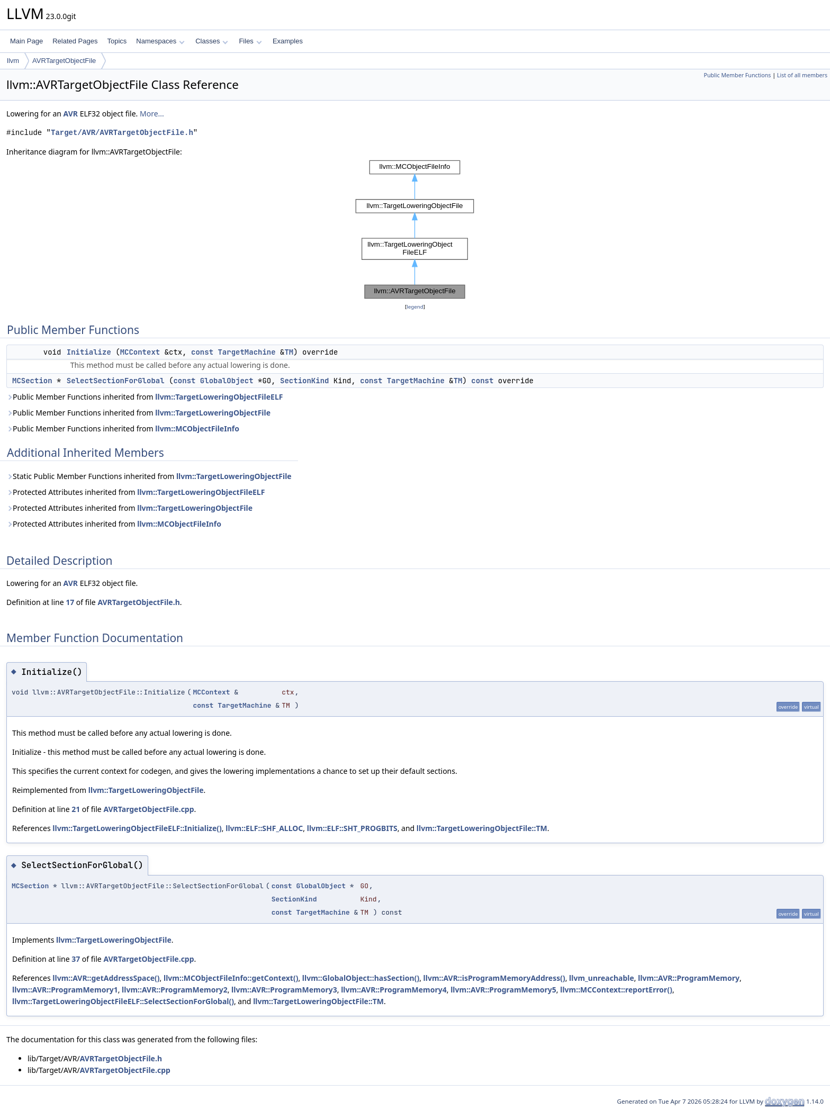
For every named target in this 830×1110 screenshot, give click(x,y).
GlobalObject (227, 380)
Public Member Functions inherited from (144, 397)
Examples (288, 41)
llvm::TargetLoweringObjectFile (212, 413)
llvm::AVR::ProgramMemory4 (394, 990)
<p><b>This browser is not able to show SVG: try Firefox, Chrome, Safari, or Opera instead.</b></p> (415, 229)
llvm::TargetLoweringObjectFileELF (219, 397)
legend (415, 306)
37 (75, 959)
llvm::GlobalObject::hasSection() (360, 978)
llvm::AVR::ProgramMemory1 (65, 990)
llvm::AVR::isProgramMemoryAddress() (494, 978)
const (202, 352)
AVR (71, 114)
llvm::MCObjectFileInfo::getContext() (231, 978)
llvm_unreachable (601, 978)
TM (288, 352)
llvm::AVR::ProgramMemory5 (503, 990)
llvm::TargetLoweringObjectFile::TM (482, 828)
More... (152, 114)
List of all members (802, 75)
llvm (13, 61)
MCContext (140, 352)
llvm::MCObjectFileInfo (197, 428)
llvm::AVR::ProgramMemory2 (175, 990)
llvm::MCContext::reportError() (616, 990)
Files (250, 41)
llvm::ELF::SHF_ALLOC (264, 828)
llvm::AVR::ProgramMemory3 (284, 990)
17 (70, 602)
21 (75, 809)
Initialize (89, 352)
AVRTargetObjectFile (64, 61)
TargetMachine (246, 352)
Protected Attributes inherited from (135, 492)
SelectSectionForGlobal (116, 380)
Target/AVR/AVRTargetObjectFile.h (122, 133)
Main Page (26, 41)
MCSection (32, 380)
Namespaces (160, 41)
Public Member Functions (737, 75)
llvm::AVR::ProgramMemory (688, 978)
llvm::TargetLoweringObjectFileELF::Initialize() (137, 828)
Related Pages (74, 41)
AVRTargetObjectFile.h (138, 602)
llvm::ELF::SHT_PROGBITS (352, 828)
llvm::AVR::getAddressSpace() (105, 978)
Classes (211, 41)
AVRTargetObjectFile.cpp (148, 809)
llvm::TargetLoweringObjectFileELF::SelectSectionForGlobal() (123, 1001)
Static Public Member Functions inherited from (149, 476)
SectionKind (304, 380)
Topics (117, 41)
